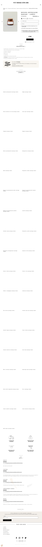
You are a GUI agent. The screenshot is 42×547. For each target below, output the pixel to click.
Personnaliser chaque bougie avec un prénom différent (30, 28)
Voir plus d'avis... (21, 509)
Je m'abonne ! (7, 520)
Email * (5, 516)
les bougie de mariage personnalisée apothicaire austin (13, 472)
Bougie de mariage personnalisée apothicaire (22, 8)
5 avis (38, 16)
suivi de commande (6, 534)
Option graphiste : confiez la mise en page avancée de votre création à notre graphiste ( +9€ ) (30, 31)
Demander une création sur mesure (17, 65)
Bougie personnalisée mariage (12, 8)
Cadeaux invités (5, 8)
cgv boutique (5, 531)
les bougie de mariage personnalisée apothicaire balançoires (14, 501)
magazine (4, 528)
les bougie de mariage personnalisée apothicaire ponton (13, 491)
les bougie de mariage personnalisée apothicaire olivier (13, 482)
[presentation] (2, 22)
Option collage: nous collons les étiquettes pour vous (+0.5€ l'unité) (29, 26)
